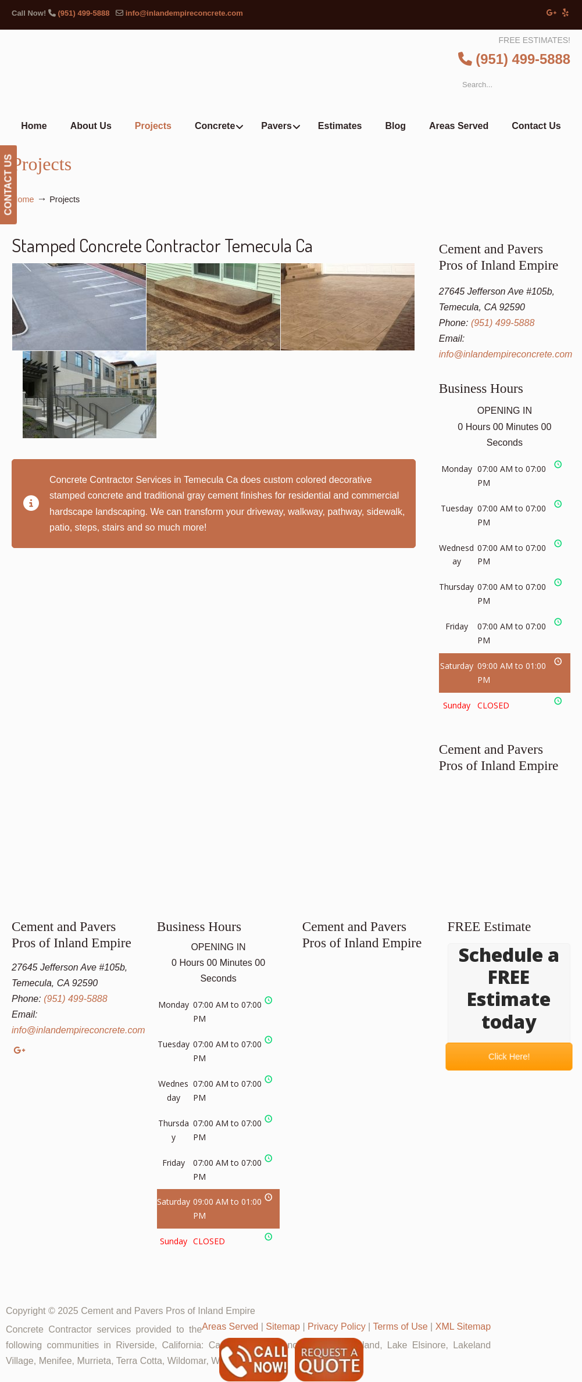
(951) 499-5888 (83, 13)
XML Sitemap (463, 1326)
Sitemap (283, 1326)
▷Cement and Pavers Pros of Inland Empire (315, 73)
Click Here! (509, 1056)
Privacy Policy (337, 1326)
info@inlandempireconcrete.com (184, 13)
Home (23, 199)
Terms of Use (400, 1326)
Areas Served (230, 1326)
